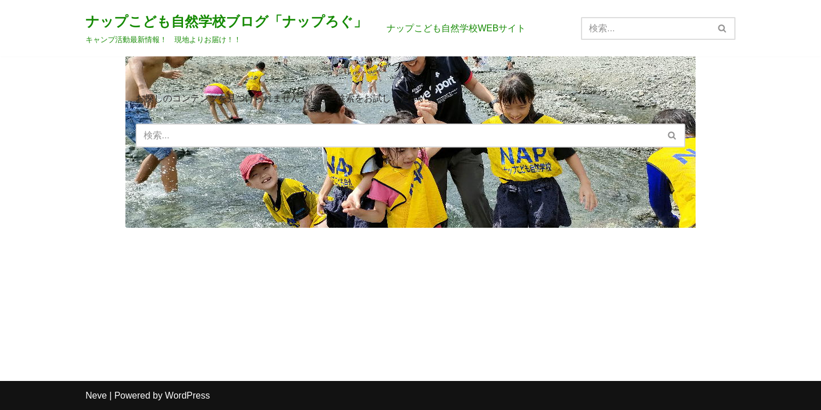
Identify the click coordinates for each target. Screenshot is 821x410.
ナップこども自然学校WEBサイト (456, 28)
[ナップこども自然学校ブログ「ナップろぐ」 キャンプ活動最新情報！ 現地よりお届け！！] (226, 28)
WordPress (187, 395)
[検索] (645, 28)
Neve (96, 395)
